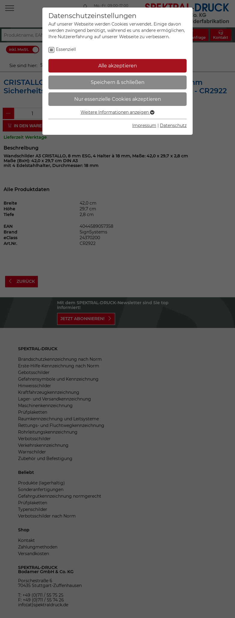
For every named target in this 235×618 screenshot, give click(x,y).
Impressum (144, 125)
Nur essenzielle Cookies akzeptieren (117, 99)
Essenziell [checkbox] (66, 49)
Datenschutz (173, 125)
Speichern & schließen (118, 82)
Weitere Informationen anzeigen (117, 112)
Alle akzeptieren (117, 66)
